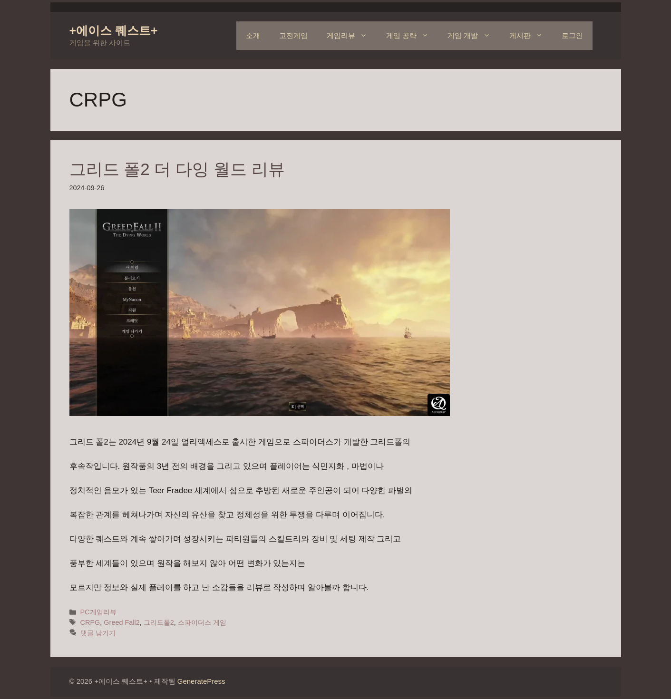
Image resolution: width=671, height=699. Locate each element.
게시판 (530, 35)
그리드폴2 (159, 622)
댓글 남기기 (98, 633)
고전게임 (293, 35)
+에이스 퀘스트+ (113, 30)
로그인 (572, 35)
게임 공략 (412, 35)
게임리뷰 (352, 35)
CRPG (90, 622)
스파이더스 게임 (202, 622)
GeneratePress (201, 681)
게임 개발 (473, 35)
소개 (253, 35)
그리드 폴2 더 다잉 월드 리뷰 (177, 169)
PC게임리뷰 (98, 612)
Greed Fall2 (121, 622)
